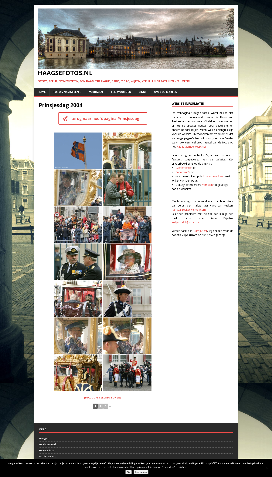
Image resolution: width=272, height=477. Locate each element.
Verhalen (96, 92)
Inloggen (44, 438)
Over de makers (165, 92)
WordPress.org (47, 456)
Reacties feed (47, 450)
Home (42, 92)
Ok (128, 472)
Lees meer (141, 472)
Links (142, 92)
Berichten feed (47, 444)
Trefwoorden (121, 92)
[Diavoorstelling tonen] (102, 397)
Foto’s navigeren (66, 92)
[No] (267, 468)
